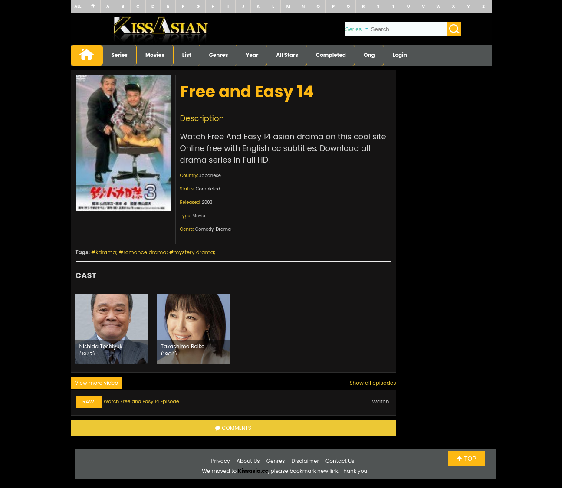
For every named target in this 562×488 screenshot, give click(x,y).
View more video (96, 382)
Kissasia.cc (253, 471)
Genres (218, 55)
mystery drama (194, 252)
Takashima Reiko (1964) (183, 349)
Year (252, 55)
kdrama (105, 252)
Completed (331, 55)
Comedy (204, 229)
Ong (369, 55)
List (186, 55)
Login (400, 55)
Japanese (210, 175)
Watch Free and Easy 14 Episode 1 (143, 401)
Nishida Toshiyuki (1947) (101, 349)
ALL (77, 6)
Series (120, 55)
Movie (198, 216)
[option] (111, 329)
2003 (207, 202)
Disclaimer (305, 461)
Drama (223, 229)
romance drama (144, 252)
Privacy (220, 461)
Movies (154, 55)
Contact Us (339, 461)
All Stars (287, 55)
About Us (248, 461)
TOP (466, 458)
